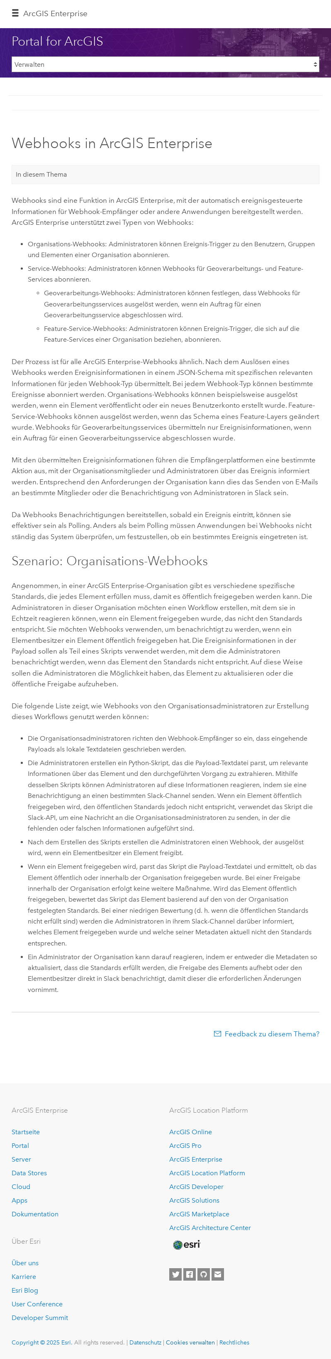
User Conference (37, 1304)
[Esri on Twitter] (175, 1274)
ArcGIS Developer (196, 1187)
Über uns (25, 1263)
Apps (19, 1200)
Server (21, 1159)
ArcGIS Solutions (194, 1200)
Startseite (26, 1132)
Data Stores (29, 1173)
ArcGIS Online (190, 1132)
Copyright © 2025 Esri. (42, 1342)
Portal (20, 1146)
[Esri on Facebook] (189, 1274)
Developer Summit (40, 1318)
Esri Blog (25, 1290)
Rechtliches (234, 1342)
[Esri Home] (186, 1245)
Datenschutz (145, 1342)
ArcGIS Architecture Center (210, 1228)
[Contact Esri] (218, 1274)
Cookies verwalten (190, 1342)
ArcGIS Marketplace (199, 1214)
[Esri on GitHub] (203, 1274)
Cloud (21, 1187)
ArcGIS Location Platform (207, 1173)
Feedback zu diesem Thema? (272, 1034)
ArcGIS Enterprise (55, 13)
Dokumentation (35, 1214)
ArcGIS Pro (185, 1146)
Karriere (24, 1277)
